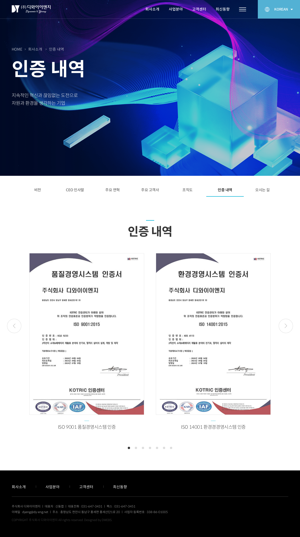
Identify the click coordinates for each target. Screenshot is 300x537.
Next (286, 326)
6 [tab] (164, 448)
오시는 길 (262, 190)
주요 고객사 (150, 190)
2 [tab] (136, 448)
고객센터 (199, 9)
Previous (14, 326)
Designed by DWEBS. (98, 520)
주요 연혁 (112, 190)
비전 (37, 190)
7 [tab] (171, 448)
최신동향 (223, 9)
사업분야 (176, 9)
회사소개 (152, 9)
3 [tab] (143, 448)
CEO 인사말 (75, 190)
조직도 (187, 190)
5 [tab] (157, 448)
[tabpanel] (86, 348)
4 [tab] (150, 448)
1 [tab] (129, 448)
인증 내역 (225, 190)
